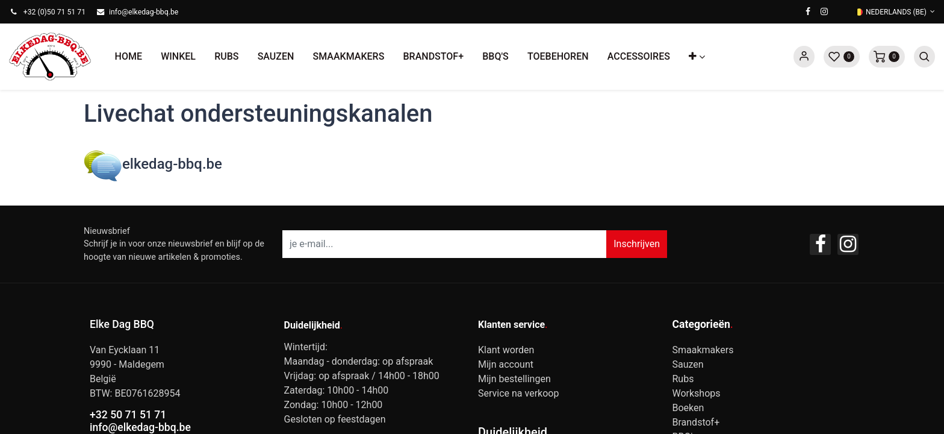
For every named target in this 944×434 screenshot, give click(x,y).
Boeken (688, 408)
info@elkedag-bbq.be (143, 12)
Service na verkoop (518, 393)
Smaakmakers (703, 350)
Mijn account (505, 364)
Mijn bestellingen (514, 379)
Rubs (683, 379)
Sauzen (688, 364)
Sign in (804, 57)
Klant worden (506, 350)
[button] (697, 57)
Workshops (696, 393)
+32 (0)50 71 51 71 (54, 12)
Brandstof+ (696, 422)
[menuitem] (128, 57)
